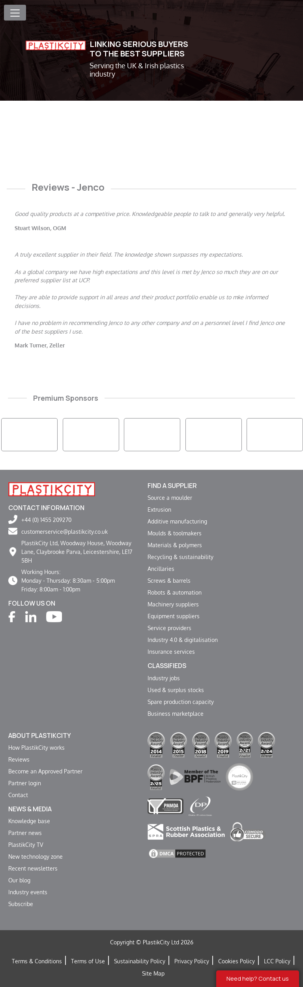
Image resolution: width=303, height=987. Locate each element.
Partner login (24, 782)
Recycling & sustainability (180, 556)
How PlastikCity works (36, 747)
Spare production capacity (181, 701)
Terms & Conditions (37, 960)
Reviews (19, 759)
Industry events (27, 891)
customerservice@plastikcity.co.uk (64, 531)
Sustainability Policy (139, 960)
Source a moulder (170, 497)
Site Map (153, 973)
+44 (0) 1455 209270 (46, 519)
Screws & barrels (169, 580)
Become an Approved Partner (45, 771)
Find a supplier (172, 485)
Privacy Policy (191, 960)
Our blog (19, 880)
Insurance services (171, 651)
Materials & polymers (175, 544)
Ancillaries (161, 568)
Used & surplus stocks (176, 689)
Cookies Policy (236, 960)
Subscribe (20, 903)
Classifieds (167, 665)
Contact (18, 794)
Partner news (25, 832)
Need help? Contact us (257, 978)
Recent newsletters (33, 868)
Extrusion (159, 509)
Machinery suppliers (173, 604)
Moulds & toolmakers (175, 533)
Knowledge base (29, 820)
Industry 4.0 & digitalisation (183, 639)
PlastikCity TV (25, 844)
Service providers (169, 627)
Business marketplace (176, 713)
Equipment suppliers (174, 615)
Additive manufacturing (177, 521)
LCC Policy (277, 960)
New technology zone (35, 856)
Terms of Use (88, 960)
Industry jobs (164, 677)
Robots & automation (175, 592)
